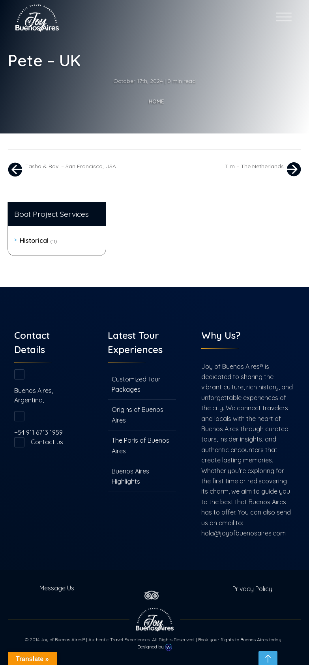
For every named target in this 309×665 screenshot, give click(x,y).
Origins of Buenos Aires (137, 415)
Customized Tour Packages (136, 384)
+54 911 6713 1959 (38, 432)
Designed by (154, 647)
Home (156, 101)
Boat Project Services (51, 214)
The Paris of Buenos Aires (140, 445)
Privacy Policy (252, 589)
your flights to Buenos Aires (239, 639)
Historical (38, 240)
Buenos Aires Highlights (130, 476)
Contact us (47, 442)
